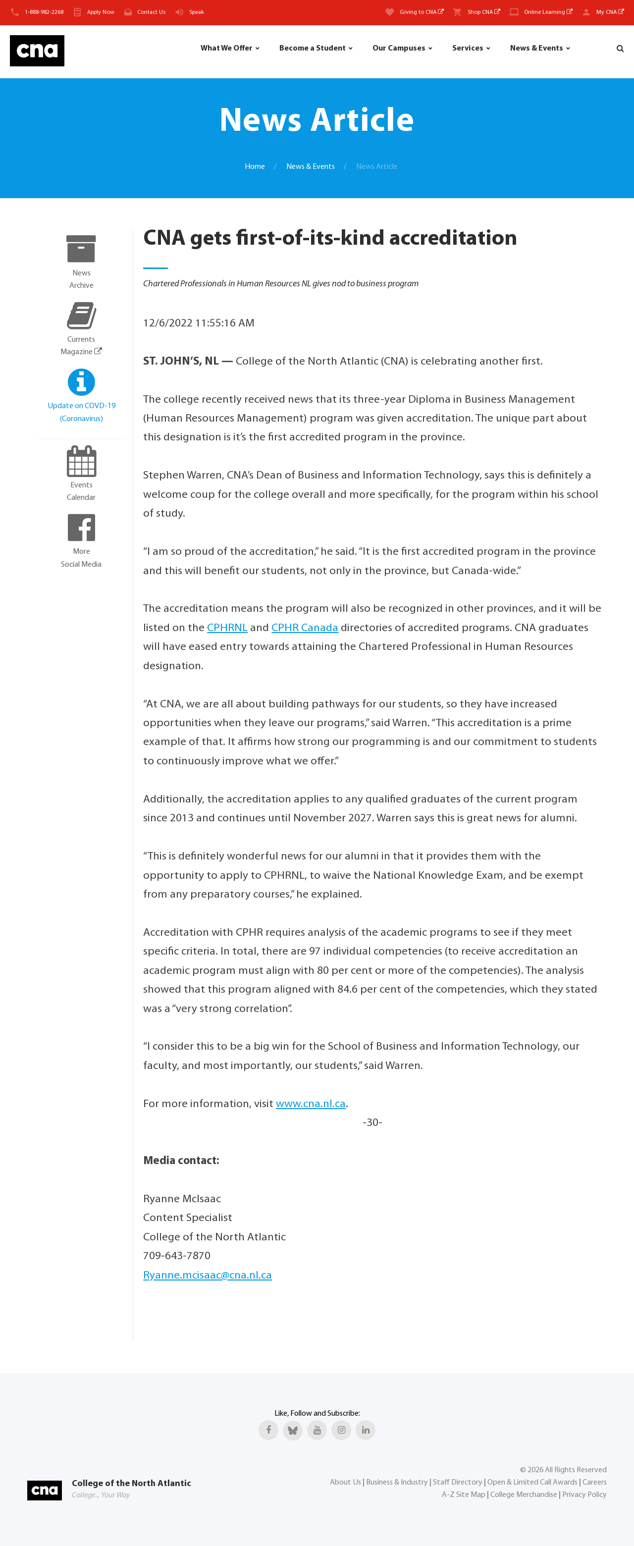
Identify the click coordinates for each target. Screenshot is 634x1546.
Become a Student (312, 49)
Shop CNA (484, 12)
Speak (196, 12)
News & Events (536, 49)
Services (467, 49)
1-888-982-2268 (44, 12)
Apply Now (100, 12)
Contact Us (151, 12)
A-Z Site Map (463, 1495)
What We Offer (227, 49)
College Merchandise (523, 1495)
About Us (345, 1483)
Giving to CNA (422, 12)
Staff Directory (457, 1483)
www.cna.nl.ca (311, 1104)
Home (255, 167)
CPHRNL (227, 628)
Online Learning (548, 12)
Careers (594, 1483)
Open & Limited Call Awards (532, 1483)
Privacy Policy (584, 1495)
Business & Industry (397, 1483)
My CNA (610, 12)
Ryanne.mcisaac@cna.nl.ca (207, 1275)
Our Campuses (398, 49)
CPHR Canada (304, 628)
